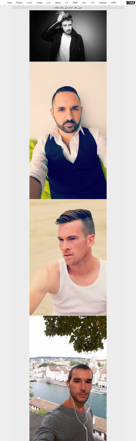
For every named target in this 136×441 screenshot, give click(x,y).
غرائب (29, 2)
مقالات (113, 2)
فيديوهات (103, 2)
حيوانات (39, 2)
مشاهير (58, 2)
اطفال (75, 2)
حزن (48, 2)
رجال (84, 2)
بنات (92, 2)
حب (66, 2)
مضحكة (19, 2)
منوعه (9, 2)
